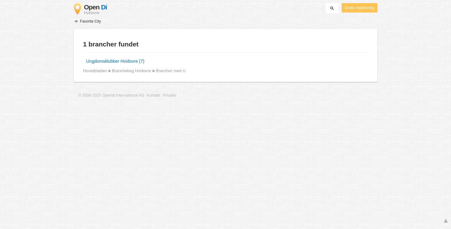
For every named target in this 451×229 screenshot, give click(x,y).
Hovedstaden (95, 70)
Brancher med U (171, 70)
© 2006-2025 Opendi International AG (111, 95)
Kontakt (153, 95)
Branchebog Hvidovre (132, 70)
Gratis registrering (360, 8)
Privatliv (170, 95)
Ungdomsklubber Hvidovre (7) (115, 61)
